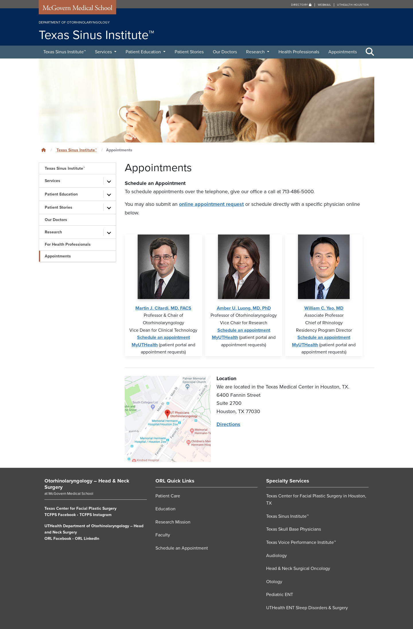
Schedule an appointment (163, 337)
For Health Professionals (68, 244)
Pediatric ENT (279, 594)
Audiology (276, 555)
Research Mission (172, 522)
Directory (301, 5)
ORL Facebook (57, 538)
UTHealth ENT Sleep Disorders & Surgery (307, 607)
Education (165, 508)
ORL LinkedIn (87, 538)
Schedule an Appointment (181, 548)
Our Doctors (225, 52)
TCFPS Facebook (60, 514)
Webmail (324, 5)
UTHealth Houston (353, 5)
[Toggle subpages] (109, 181)
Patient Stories (189, 52)
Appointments (342, 52)
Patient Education (144, 52)
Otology (274, 581)
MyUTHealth (145, 344)
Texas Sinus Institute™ (64, 52)
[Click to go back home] (43, 150)
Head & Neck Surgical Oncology (298, 568)
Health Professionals (298, 52)
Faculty (162, 535)
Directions (228, 424)
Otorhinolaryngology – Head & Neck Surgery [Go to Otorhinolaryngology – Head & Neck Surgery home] (86, 483)
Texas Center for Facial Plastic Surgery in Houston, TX (316, 499)
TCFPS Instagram (95, 514)
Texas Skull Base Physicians (293, 529)
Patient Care (167, 496)
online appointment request (211, 204)
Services (104, 52)
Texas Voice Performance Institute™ (301, 542)
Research (256, 52)
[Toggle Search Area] (370, 52)
